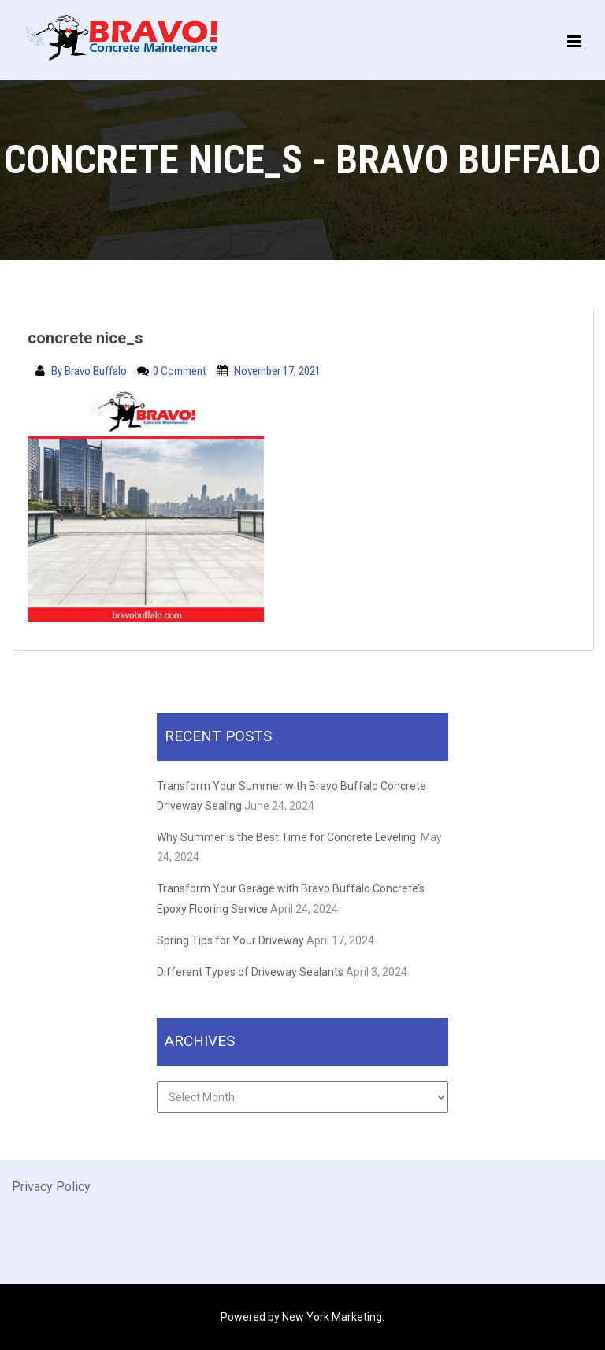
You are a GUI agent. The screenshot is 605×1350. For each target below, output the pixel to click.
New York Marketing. (333, 1317)
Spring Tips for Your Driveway (230, 940)
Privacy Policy (51, 1186)
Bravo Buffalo (97, 371)
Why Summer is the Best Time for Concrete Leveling (287, 837)
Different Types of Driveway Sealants (250, 972)
